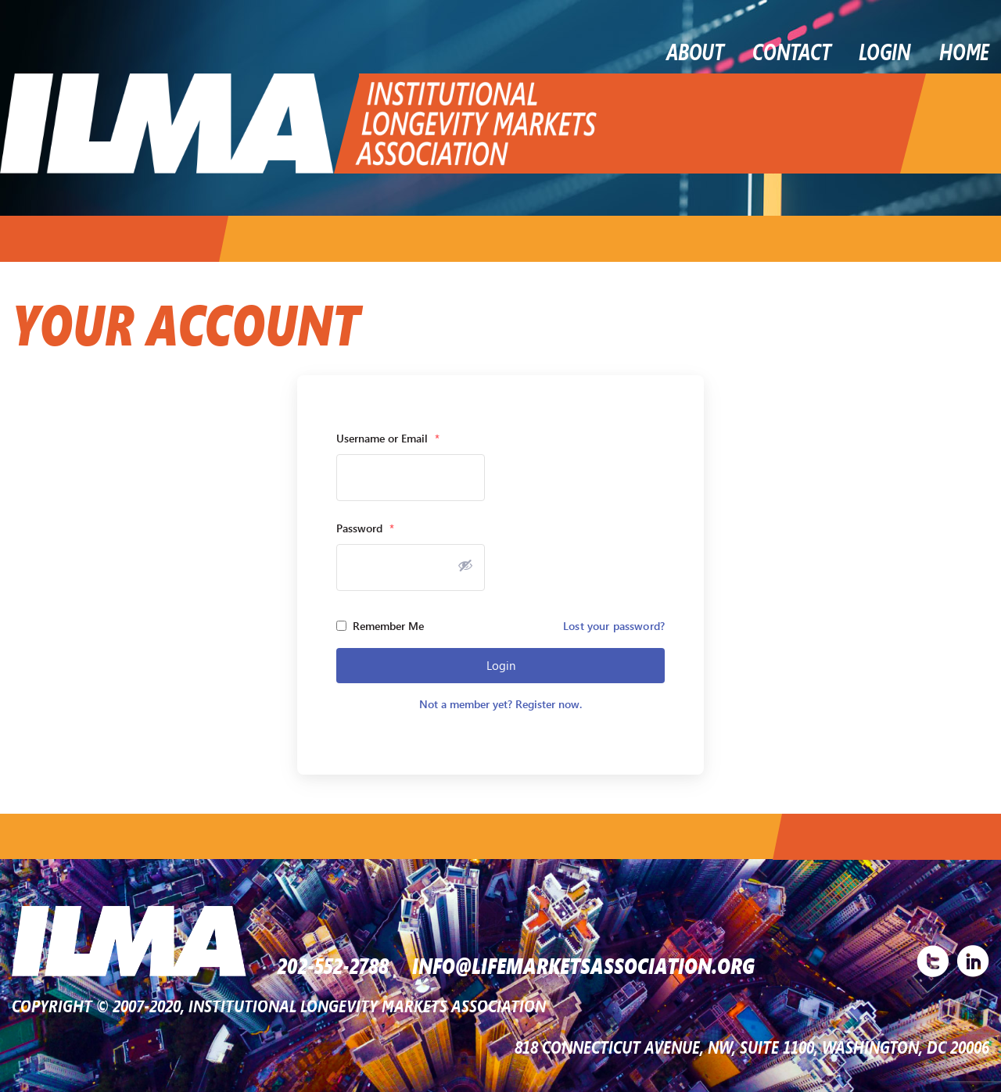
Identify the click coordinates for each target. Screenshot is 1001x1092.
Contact (791, 50)
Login (500, 665)
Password (365, 528)
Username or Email (388, 438)
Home (964, 50)
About (695, 50)
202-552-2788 (333, 964)
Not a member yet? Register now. (500, 703)
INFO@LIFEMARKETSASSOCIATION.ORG (583, 964)
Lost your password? (614, 625)
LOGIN (885, 50)
